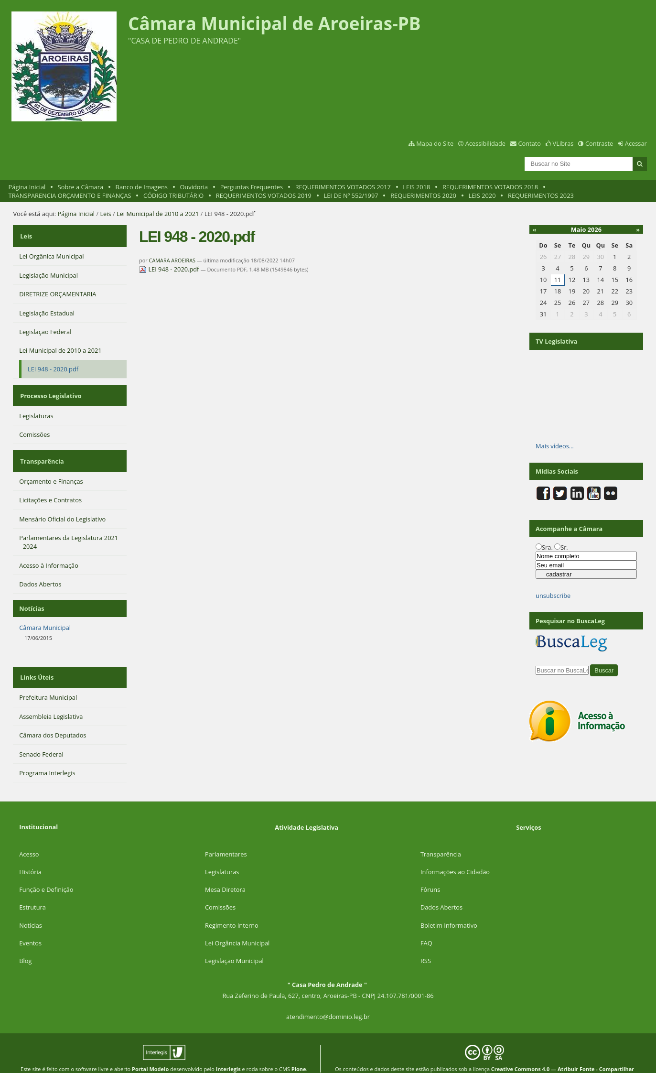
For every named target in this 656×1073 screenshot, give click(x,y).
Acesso (29, 836)
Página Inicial (27, 187)
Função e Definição (46, 871)
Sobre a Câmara (80, 187)
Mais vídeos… (555, 446)
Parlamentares (226, 836)
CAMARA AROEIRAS (172, 260)
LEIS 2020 (481, 195)
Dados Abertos (441, 889)
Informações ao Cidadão (455, 853)
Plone (298, 1050)
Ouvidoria (194, 187)
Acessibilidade (485, 143)
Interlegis (228, 1050)
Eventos (30, 925)
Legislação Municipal (234, 942)
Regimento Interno (231, 907)
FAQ (426, 925)
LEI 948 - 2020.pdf (170, 269)
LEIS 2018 (416, 187)
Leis (105, 213)
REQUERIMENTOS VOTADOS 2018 (490, 187)
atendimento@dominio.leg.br (328, 998)
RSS (425, 942)
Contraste (599, 143)
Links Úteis (36, 661)
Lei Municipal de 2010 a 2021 (158, 213)
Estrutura (32, 889)
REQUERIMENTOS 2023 (541, 195)
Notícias (30, 907)
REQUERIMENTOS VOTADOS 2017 (343, 187)
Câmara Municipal (45, 613)
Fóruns (430, 871)
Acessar (636, 143)
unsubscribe (553, 595)
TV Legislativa (556, 341)
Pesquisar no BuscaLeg (570, 621)
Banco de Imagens (142, 187)
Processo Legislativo (49, 388)
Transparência (41, 449)
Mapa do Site (434, 143)
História (30, 853)
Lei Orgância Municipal (237, 925)
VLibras (563, 143)
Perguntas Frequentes (251, 187)
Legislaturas (222, 853)
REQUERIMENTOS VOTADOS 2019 (264, 195)
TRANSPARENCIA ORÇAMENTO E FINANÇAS (70, 195)
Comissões (220, 889)
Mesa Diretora (225, 871)
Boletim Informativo (448, 907)
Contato (529, 143)
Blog (25, 942)
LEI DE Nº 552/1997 (350, 195)
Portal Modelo (150, 1050)
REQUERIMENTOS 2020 (423, 195)
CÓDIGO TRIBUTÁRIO (173, 195)
